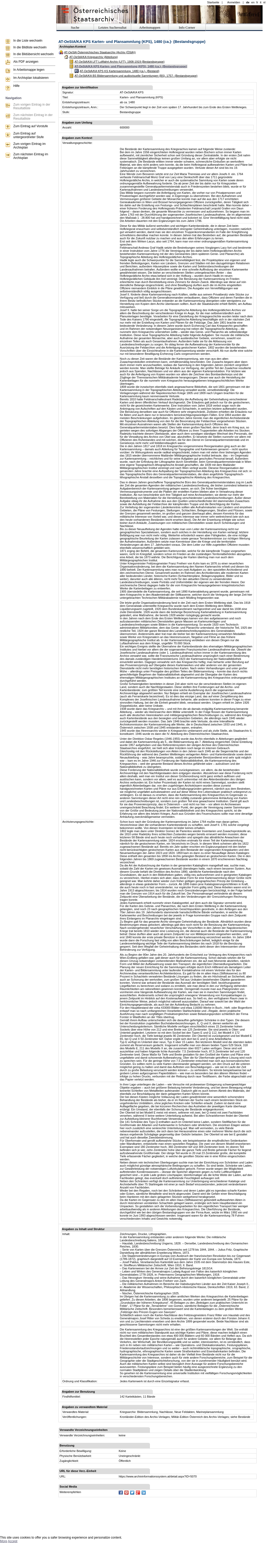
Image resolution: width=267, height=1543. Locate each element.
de (248, 2)
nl (264, 2)
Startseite (213, 2)
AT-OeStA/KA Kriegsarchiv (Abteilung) (93, 57)
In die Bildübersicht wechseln (33, 54)
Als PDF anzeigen (25, 61)
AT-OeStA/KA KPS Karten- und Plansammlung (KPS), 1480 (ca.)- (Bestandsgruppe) (131, 66)
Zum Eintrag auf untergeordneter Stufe (28, 135)
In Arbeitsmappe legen (28, 70)
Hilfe (16, 86)
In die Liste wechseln (27, 40)
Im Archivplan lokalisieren (30, 78)
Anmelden (233, 2)
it (261, 2)
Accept (12, 1541)
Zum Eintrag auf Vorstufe (30, 126)
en (252, 2)
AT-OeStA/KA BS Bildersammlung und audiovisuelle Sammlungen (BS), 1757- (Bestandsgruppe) (136, 75)
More (3, 1541)
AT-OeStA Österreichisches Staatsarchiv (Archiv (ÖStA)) (100, 52)
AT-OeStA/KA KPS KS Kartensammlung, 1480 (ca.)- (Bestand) (119, 71)
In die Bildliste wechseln (29, 47)
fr (257, 2)
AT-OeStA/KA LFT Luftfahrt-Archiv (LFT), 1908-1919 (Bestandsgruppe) (120, 61)
